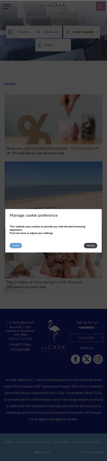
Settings (91, 245)
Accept (15, 245)
